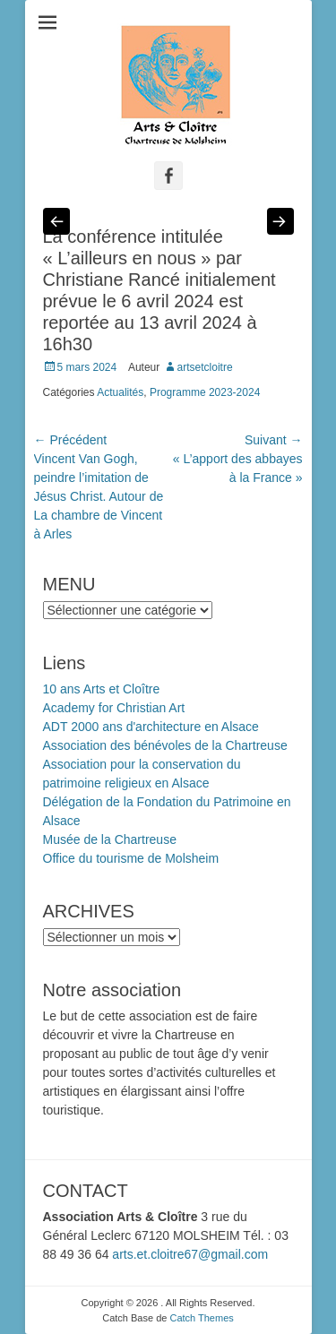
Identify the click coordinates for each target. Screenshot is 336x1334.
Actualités (120, 392)
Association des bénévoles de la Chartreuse (165, 745)
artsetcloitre (205, 367)
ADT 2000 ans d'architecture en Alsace (151, 726)
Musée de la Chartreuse (110, 839)
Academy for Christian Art (114, 708)
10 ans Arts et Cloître (101, 689)
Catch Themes (201, 1317)
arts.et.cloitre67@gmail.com (190, 1254)
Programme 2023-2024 (205, 392)
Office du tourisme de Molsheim (131, 858)
